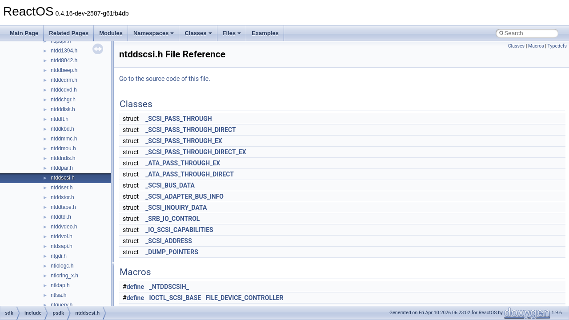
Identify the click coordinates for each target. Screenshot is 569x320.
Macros (536, 46)
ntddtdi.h (61, 217)
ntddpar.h (62, 168)
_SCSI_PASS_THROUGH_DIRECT (190, 129)
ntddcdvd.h (64, 90)
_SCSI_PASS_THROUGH (178, 118)
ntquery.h (61, 305)
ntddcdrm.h (64, 80)
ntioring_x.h (64, 275)
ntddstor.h (62, 197)
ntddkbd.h (62, 129)
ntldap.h (60, 285)
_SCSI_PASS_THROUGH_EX (183, 140)
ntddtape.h (63, 207)
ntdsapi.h (61, 246)
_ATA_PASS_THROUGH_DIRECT (189, 174)
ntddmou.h (63, 148)
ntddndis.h (63, 158)
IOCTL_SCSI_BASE (175, 297)
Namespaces (153, 33)
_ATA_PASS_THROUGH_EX (182, 163)
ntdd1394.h (64, 51)
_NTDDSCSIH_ (169, 286)
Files (232, 33)
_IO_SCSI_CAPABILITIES (179, 229)
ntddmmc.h (64, 139)
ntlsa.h (58, 295)
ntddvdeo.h (64, 227)
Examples (265, 33)
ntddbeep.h (64, 70)
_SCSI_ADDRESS (168, 240)
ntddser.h (61, 187)
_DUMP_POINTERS (171, 252)
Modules (111, 33)
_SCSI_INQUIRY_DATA (176, 207)
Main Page (24, 33)
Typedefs (557, 46)
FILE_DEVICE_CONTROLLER (245, 297)
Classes (198, 33)
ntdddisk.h (63, 109)
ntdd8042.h (64, 60)
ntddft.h (59, 119)
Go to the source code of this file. (164, 78)
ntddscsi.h (63, 178)
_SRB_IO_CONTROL (172, 218)
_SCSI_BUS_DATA (170, 185)
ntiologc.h (62, 266)
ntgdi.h (59, 256)
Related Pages (68, 33)
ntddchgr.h (63, 99)
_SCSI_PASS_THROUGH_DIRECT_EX (195, 152)
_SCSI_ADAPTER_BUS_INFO (184, 196)
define (135, 286)
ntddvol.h (61, 236)
